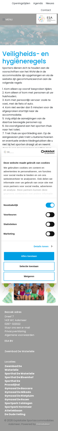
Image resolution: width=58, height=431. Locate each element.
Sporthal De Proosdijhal (12, 382)
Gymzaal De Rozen (17, 399)
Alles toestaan (29, 256)
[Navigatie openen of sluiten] (8, 19)
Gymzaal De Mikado (18, 392)
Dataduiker (43, 424)
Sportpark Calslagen (18, 403)
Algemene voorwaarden (19, 335)
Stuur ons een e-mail (17, 327)
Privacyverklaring (15, 331)
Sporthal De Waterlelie (19, 373)
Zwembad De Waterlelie (13, 368)
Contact (46, 10)
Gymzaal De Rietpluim (19, 396)
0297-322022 (12, 324)
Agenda (38, 3)
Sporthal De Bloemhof (19, 377)
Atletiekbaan (13, 410)
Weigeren (29, 276)
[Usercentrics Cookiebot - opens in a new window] (41, 152)
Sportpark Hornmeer (18, 407)
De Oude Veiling (15, 414)
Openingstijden (21, 3)
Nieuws (50, 3)
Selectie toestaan (29, 266)
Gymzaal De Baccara (18, 388)
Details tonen (41, 246)
